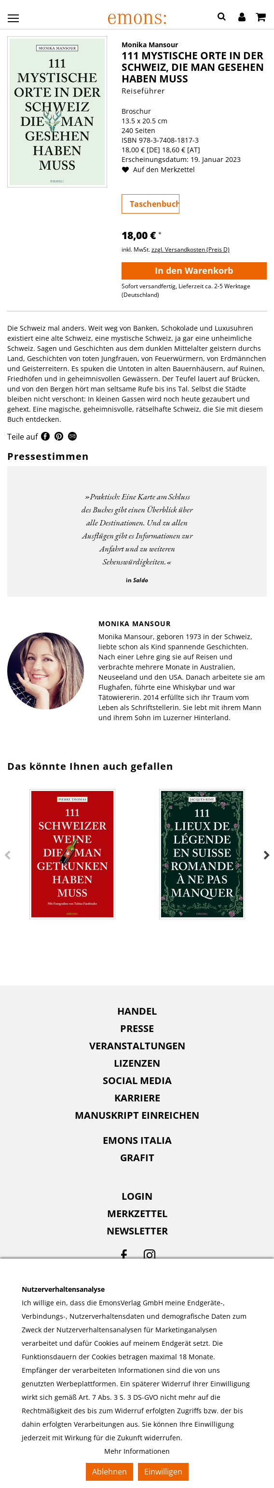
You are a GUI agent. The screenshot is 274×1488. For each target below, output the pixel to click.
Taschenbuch (154, 204)
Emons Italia (137, 1140)
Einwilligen (163, 1471)
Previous (7, 855)
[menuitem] (137, 1011)
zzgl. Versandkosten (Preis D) (190, 249)
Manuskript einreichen (137, 1115)
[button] (221, 18)
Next (267, 855)
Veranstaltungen (137, 1045)
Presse (137, 1028)
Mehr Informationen (137, 1451)
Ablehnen (109, 1471)
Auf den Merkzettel (162, 169)
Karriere (137, 1097)
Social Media (137, 1080)
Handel (137, 1011)
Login (137, 1196)
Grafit (137, 1157)
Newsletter (137, 1230)
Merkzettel (137, 1213)
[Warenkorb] (261, 18)
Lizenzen (137, 1063)
